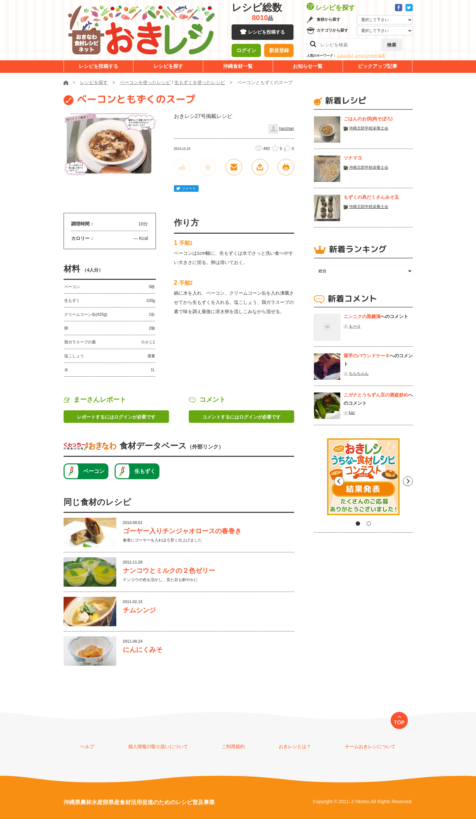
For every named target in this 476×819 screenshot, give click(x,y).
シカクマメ (345, 55)
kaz (352, 412)
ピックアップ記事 (377, 66)
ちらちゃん (359, 373)
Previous (319, 479)
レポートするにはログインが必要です (116, 417)
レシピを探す (168, 66)
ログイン (246, 51)
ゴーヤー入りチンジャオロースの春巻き (182, 531)
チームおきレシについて (370, 746)
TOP (399, 722)
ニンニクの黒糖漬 (362, 316)
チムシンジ (139, 610)
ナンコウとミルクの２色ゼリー (169, 570)
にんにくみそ (142, 649)
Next (408, 479)
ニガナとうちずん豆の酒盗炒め (376, 394)
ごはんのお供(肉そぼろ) (368, 118)
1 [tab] (358, 523)
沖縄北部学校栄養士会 (368, 128)
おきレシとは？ (295, 746)
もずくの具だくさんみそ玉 (371, 197)
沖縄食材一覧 (238, 66)
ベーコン (93, 471)
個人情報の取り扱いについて (158, 746)
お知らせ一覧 (307, 66)
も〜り (355, 326)
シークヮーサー (366, 55)
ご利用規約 (233, 746)
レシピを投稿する (266, 33)
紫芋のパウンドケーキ (367, 355)
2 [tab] (369, 523)
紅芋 (381, 55)
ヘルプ (87, 746)
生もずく (144, 471)
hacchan (286, 128)
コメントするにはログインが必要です (241, 417)
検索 (391, 44)
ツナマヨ (353, 158)
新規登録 (279, 51)
